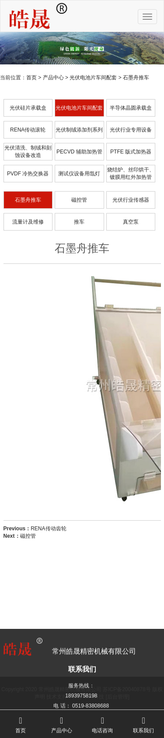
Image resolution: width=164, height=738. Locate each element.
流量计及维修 (28, 241)
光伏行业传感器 (130, 219)
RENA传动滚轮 (27, 148)
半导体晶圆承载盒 (131, 127)
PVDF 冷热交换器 (28, 192)
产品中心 (53, 78)
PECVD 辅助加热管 (79, 170)
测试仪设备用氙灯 (79, 192)
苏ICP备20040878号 (126, 689)
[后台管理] (118, 697)
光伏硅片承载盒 (28, 127)
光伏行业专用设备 (131, 148)
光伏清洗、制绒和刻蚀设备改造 (28, 170)
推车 (79, 241)
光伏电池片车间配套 (93, 78)
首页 (31, 78)
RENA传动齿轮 (48, 544)
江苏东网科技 (88, 697)
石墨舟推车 (136, 78)
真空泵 (131, 241)
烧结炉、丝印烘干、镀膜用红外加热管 (130, 192)
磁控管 (79, 219)
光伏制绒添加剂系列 (79, 148)
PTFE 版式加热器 (130, 170)
